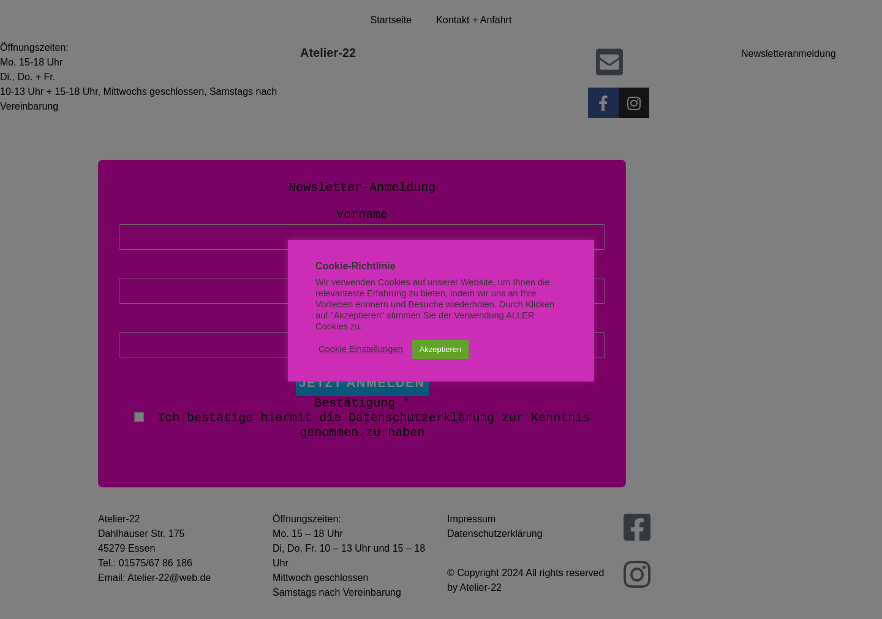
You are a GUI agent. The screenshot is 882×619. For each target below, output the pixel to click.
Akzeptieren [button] (441, 349)
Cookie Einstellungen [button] (360, 349)
